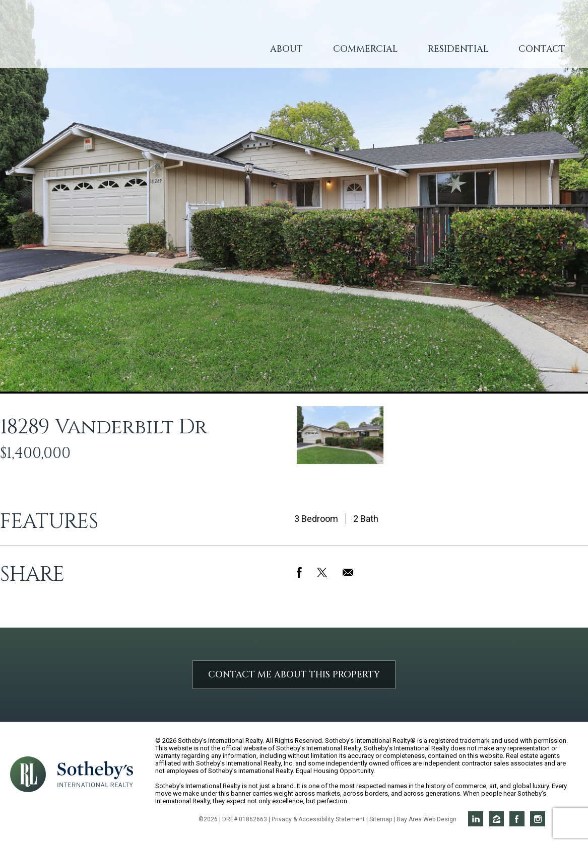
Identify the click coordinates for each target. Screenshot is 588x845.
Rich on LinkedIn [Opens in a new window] (475, 818)
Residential (458, 49)
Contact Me (294, 674)
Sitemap (380, 819)
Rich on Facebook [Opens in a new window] (517, 818)
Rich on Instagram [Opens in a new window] (537, 818)
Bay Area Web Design (426, 819)
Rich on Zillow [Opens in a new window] (496, 818)
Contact (541, 49)
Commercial (365, 49)
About (286, 49)
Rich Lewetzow (111, 40)
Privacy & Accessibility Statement (318, 819)
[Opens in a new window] (95, 773)
